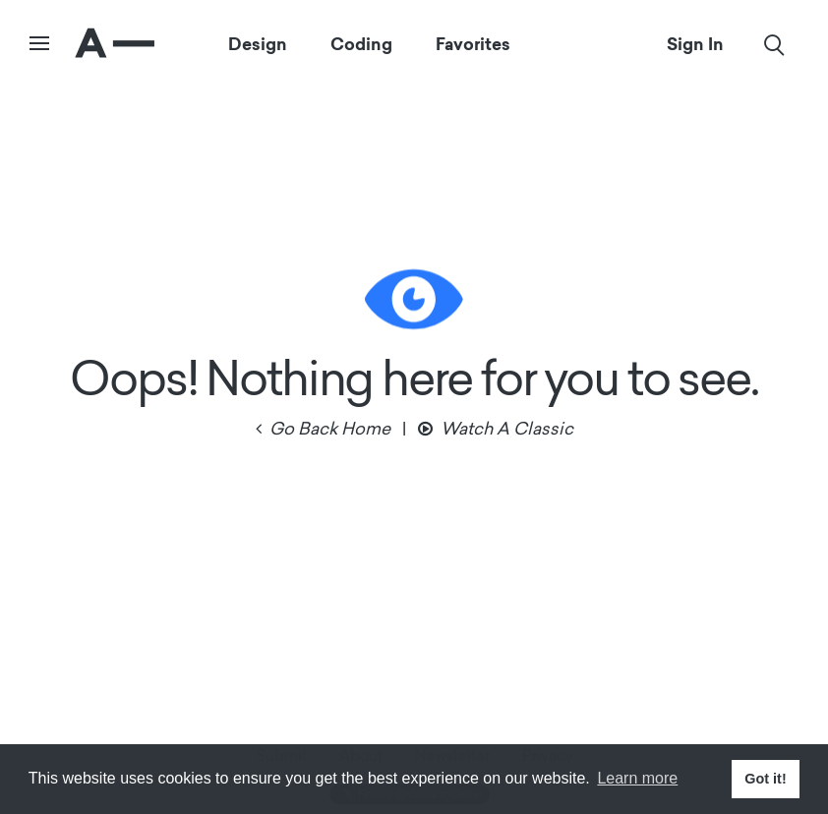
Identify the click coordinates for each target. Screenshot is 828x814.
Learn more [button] (637, 778)
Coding (361, 44)
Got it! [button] (765, 778)
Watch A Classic (507, 430)
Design (257, 44)
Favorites (473, 44)
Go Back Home (329, 430)
